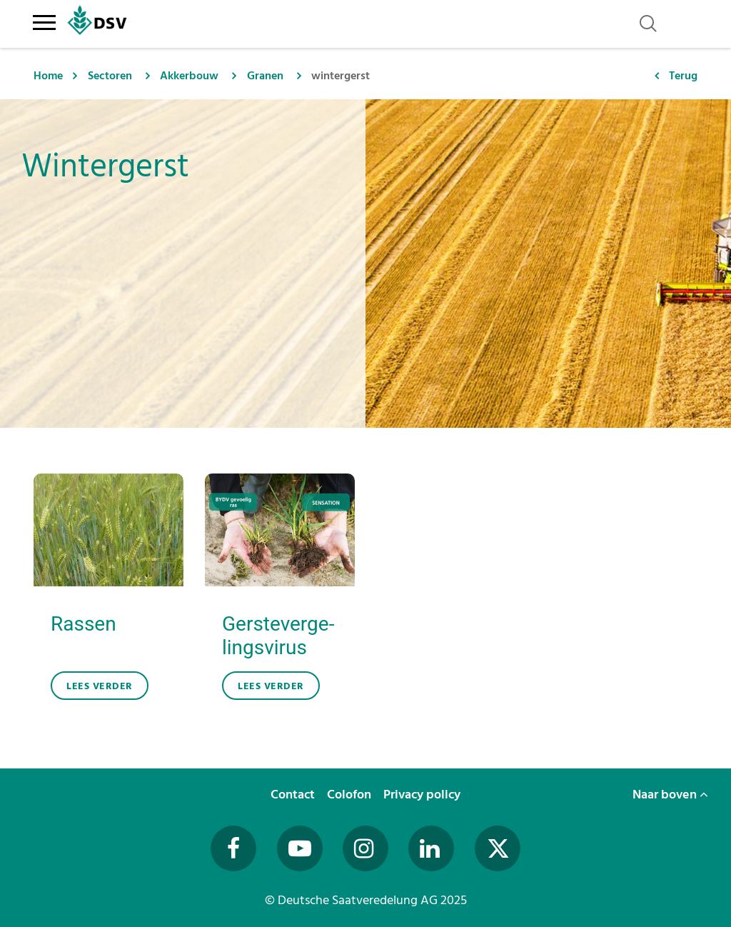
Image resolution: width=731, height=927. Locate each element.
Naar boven (670, 794)
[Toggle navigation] (44, 20)
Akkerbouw (189, 75)
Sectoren (110, 75)
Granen (265, 75)
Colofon (350, 794)
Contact (294, 794)
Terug (683, 75)
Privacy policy (423, 794)
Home (48, 75)
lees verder (99, 686)
